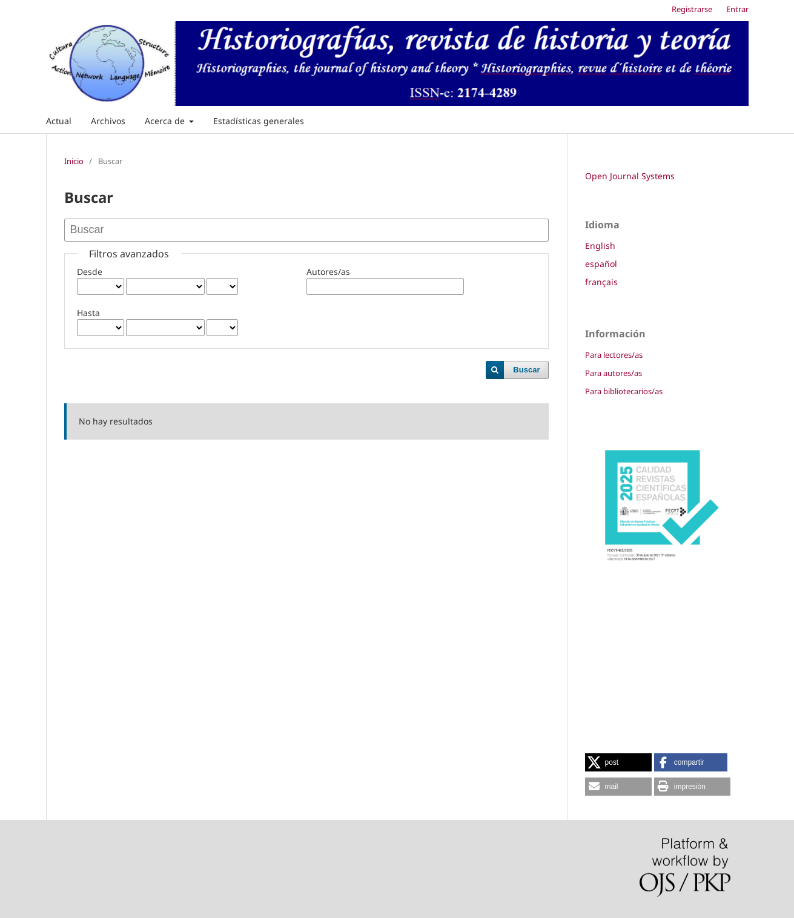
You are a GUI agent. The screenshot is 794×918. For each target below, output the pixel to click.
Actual (58, 121)
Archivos (108, 121)
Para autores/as (613, 373)
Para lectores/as (614, 354)
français (601, 282)
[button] (618, 762)
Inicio (74, 161)
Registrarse (692, 9)
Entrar (737, 9)
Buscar (526, 369)
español (601, 263)
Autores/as (328, 271)
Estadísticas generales (258, 121)
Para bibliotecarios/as (624, 391)
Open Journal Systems (630, 176)
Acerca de (166, 121)
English (600, 245)
